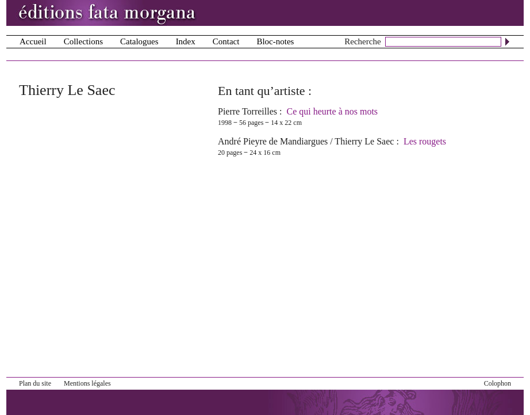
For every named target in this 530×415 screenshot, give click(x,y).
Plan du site (35, 383)
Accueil (33, 41)
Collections (83, 41)
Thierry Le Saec (364, 141)
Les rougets (425, 141)
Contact (226, 41)
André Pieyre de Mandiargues (273, 141)
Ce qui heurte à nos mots (332, 111)
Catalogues (139, 41)
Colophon (497, 383)
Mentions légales (87, 383)
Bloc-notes (275, 41)
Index (185, 41)
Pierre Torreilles (247, 111)
